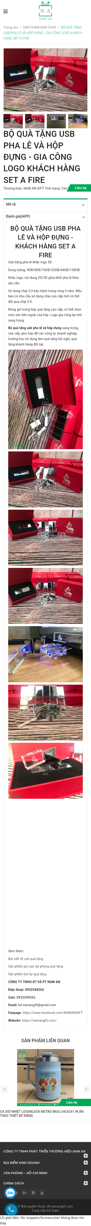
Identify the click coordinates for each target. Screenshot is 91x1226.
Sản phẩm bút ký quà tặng (27, 974)
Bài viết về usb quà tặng (25, 959)
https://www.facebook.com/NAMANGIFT (53, 1013)
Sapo (55, 1210)
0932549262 (26, 997)
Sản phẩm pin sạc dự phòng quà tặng (35, 966)
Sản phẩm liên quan (45, 1040)
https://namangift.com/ (39, 1020)
